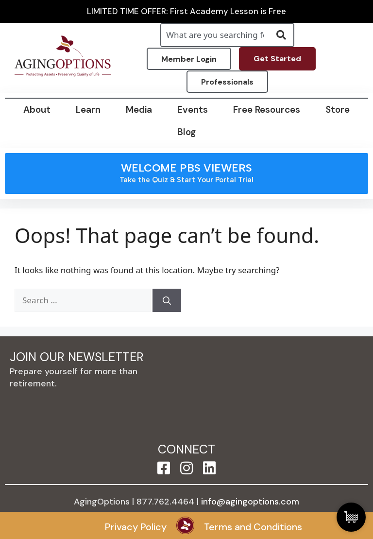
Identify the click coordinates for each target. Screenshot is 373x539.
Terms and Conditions (253, 527)
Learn (88, 110)
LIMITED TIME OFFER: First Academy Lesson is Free (186, 11)
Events (192, 110)
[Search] (167, 300)
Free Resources (266, 110)
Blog (186, 132)
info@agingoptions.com (250, 501)
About (37, 110)
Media (139, 110)
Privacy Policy (136, 527)
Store (337, 110)
